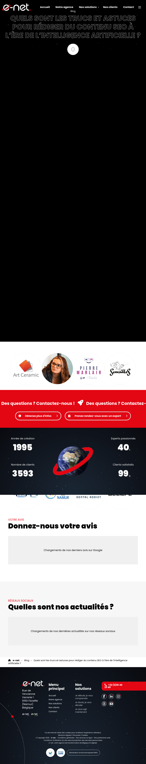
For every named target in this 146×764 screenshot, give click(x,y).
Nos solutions (55, 703)
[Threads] (104, 703)
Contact (128, 7)
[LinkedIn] (111, 696)
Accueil (45, 7)
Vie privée (76, 735)
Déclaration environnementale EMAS (83, 752)
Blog (26, 660)
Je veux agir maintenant (81, 710)
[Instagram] (119, 696)
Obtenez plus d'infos (38, 416)
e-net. (51, 743)
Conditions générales (66, 738)
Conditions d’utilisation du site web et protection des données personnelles (73, 740)
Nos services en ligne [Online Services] (84, 738)
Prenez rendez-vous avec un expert (97, 416)
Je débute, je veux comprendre (84, 697)
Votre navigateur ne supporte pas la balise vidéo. (73, 461)
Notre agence (64, 7)
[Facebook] (104, 696)
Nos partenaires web (102, 738)
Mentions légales (64, 735)
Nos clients (110, 7)
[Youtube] (111, 703)
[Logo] (16, 7)
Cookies (85, 735)
